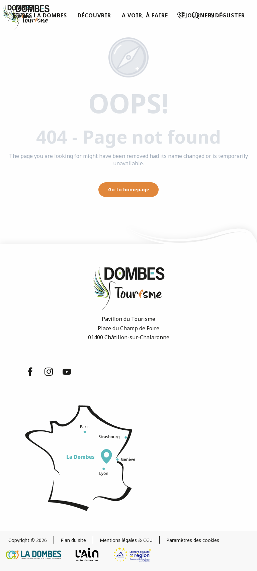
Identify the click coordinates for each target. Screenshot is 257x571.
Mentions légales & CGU (126, 540)
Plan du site (73, 540)
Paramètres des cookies (192, 540)
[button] (195, 15)
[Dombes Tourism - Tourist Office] (18, 14)
